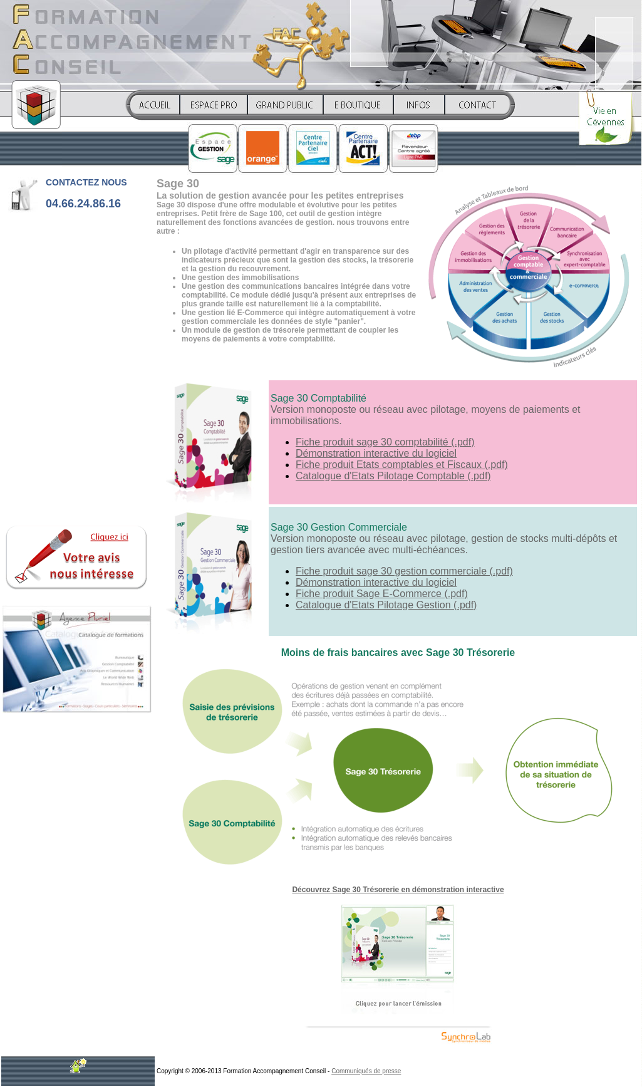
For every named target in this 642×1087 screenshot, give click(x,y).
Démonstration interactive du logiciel (376, 453)
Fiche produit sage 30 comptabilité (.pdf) (385, 442)
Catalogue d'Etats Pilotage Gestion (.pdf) (386, 605)
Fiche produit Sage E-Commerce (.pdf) (382, 593)
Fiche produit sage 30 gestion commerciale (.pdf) (404, 571)
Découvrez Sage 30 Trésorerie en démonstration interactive (398, 889)
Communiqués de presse (366, 1071)
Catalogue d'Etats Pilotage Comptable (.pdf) (393, 476)
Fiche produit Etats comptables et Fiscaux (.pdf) (402, 464)
